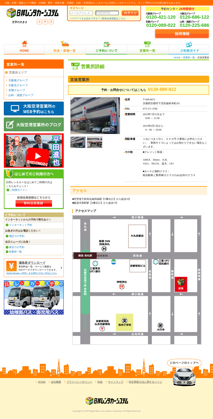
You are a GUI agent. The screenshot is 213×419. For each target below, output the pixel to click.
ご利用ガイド (188, 47)
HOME (24, 47)
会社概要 (56, 381)
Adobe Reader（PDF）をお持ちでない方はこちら (31, 273)
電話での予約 (16, 236)
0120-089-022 (161, 25)
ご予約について (106, 47)
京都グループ (16, 90)
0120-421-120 (161, 17)
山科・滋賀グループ (20, 95)
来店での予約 (16, 247)
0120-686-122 (194, 17)
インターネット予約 (20, 224)
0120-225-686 (194, 25)
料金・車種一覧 (65, 47)
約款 (100, 381)
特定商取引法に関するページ (145, 381)
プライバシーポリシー (79, 381)
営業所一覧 (147, 47)
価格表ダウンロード (32, 262)
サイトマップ (115, 381)
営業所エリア (18, 72)
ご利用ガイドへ (19, 189)
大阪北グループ (18, 85)
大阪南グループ (18, 80)
